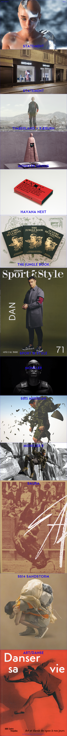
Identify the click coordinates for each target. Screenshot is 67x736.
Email (64, 1)
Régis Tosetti (5, 1)
